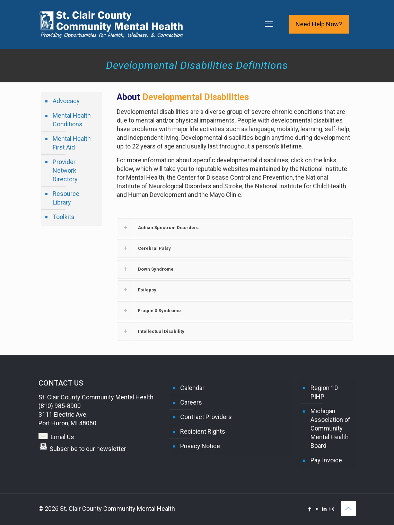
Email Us (62, 437)
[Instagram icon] (331, 509)
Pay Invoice (326, 460)
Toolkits (64, 216)
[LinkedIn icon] (324, 509)
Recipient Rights (202, 431)
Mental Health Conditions (72, 120)
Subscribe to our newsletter (88, 448)
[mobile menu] (269, 24)
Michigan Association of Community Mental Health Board (330, 428)
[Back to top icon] (348, 508)
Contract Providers (206, 416)
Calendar (192, 387)
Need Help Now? (319, 24)
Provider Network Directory (65, 170)
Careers (191, 402)
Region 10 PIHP (324, 392)
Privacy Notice (200, 446)
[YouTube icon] (317, 509)
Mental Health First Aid (72, 143)
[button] (234, 227)
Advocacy (66, 101)
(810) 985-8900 (59, 405)
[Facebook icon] (310, 509)
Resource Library (66, 198)
